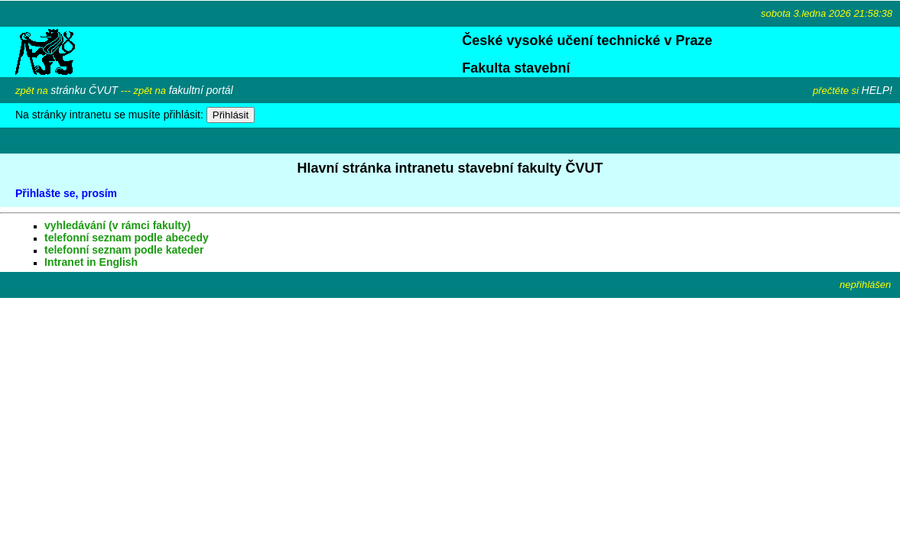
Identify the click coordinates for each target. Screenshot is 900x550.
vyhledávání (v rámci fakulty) (117, 225)
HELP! (877, 90)
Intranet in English (91, 262)
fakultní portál (201, 90)
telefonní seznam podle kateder (124, 250)
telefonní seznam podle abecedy (126, 237)
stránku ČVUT (84, 90)
